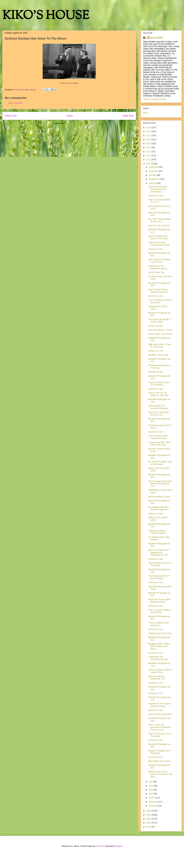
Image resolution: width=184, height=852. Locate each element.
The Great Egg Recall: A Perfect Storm (159, 320)
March (152, 797)
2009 (148, 811)
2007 (148, 819)
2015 (148, 143)
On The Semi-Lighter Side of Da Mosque (160, 462)
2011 (148, 159)
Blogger (119, 846)
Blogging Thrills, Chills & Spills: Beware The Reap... (159, 646)
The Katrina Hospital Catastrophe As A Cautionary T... (157, 189)
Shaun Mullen (156, 37)
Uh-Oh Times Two (156, 272)
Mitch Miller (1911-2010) (159, 761)
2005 (148, 827)
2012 (148, 155)
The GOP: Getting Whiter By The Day (159, 220)
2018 (148, 131)
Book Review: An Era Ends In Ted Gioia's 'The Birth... (160, 774)
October (153, 175)
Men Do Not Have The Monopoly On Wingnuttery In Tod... (158, 552)
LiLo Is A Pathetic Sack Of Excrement (160, 301)
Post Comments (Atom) (75, 123)
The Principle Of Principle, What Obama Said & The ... (160, 483)
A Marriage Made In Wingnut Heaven (157, 531)
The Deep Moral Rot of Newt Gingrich (158, 577)
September (154, 179)
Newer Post (11, 116)
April (151, 793)
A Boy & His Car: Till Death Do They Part (158, 394)
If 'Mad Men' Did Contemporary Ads (158, 658)
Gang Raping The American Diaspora (158, 407)
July (151, 781)
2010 (148, 163)
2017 (148, 135)
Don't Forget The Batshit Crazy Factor (159, 260)
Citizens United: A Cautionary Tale (156, 677)
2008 (148, 815)
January (153, 806)
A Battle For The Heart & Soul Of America (159, 704)
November (154, 171)
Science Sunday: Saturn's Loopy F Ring (160, 671)
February (153, 802)
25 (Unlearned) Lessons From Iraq (159, 366)
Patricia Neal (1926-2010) (160, 633)
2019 (148, 127)
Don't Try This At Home (158, 225)
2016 (148, 139)
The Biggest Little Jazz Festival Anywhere (158, 508)
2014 (148, 147)
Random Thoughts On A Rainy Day (159, 752)
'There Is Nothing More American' (158, 624)
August (152, 183)
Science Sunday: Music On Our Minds (159, 383)
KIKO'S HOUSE (45, 16)
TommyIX (100, 846)
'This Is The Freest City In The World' (160, 734)
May (151, 789)
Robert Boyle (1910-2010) (160, 334)
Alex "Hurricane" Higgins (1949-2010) (159, 611)
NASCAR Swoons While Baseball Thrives (159, 600)
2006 (148, 823)
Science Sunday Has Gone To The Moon (158, 237)
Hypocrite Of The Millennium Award (157, 267)
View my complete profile (154, 99)
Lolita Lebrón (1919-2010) (160, 714)
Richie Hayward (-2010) (159, 496)
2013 (148, 151)
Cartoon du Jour (155, 195)
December (154, 167)
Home (70, 116)
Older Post (128, 116)
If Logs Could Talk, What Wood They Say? (159, 443)
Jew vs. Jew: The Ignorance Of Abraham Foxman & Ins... (159, 727)
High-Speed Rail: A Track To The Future (159, 345)
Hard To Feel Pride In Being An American (158, 290)
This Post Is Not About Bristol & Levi (158, 413)
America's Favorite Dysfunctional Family (158, 243)
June (151, 786)
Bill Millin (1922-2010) (158, 355)
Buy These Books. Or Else (160, 330)
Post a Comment (15, 103)
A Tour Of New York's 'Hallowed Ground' (158, 437)
